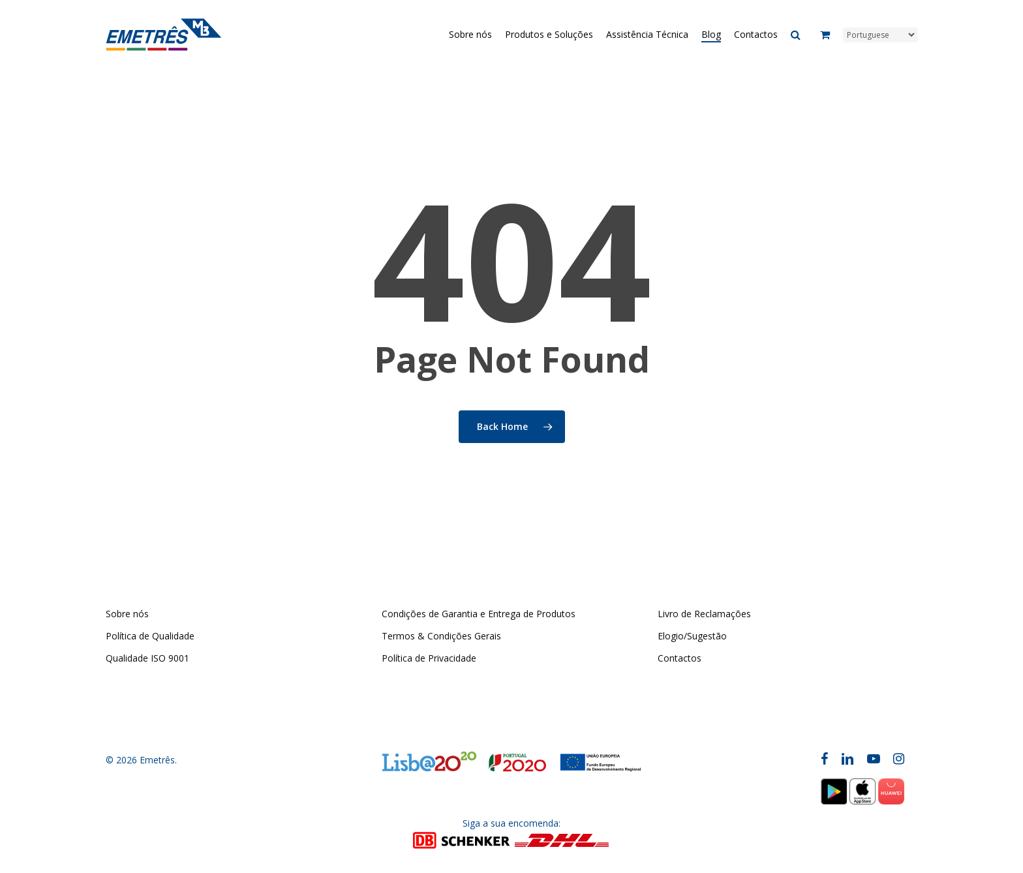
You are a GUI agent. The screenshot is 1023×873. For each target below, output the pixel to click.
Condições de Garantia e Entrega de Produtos (478, 613)
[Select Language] (880, 34)
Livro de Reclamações (704, 613)
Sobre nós (127, 613)
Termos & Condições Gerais (441, 636)
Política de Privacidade (429, 658)
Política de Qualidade (150, 636)
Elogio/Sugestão (692, 636)
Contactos (679, 658)
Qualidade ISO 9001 (147, 658)
